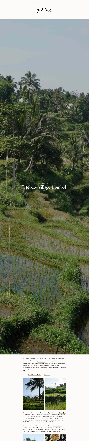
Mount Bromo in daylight (34, 375)
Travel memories (60, 2)
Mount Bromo (41, 362)
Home (21, 2)
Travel (51, 2)
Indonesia (42, 183)
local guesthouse (57, 426)
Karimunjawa (53, 360)
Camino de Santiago (29, 2)
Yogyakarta (31, 360)
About (67, 2)
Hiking (45, 2)
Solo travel (39, 2)
